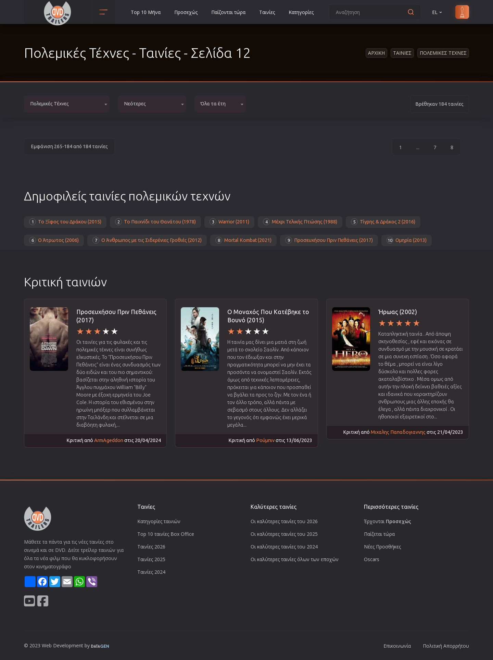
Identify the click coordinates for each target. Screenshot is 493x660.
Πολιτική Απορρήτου (446, 646)
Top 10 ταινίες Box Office (165, 534)
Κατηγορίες (301, 12)
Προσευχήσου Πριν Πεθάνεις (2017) (329, 240)
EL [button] (437, 12)
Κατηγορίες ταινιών (158, 521)
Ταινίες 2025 (151, 559)
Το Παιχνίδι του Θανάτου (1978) (155, 221)
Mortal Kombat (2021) (243, 240)
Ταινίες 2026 (151, 546)
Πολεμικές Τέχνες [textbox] (49, 103)
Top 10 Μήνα (146, 12)
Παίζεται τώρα (379, 534)
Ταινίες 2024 (151, 572)
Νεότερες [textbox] (135, 103)
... (417, 147)
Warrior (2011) (229, 221)
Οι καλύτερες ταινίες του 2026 (284, 521)
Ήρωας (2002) (397, 312)
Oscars (371, 559)
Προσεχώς (186, 12)
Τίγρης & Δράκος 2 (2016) (383, 221)
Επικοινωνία (397, 646)
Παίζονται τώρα (228, 12)
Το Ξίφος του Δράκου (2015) (65, 221)
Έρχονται (387, 521)
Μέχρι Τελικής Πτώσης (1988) (300, 221)
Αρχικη (376, 53)
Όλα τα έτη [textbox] (213, 103)
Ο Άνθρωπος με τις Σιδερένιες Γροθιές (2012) (147, 240)
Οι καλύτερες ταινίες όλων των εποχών (295, 559)
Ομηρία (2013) (407, 240)
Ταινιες (402, 53)
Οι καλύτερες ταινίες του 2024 (284, 546)
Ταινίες (267, 12)
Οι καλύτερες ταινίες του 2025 (284, 534)
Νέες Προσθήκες (382, 546)
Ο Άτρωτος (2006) (54, 240)
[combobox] (67, 104)
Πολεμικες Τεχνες (443, 53)
